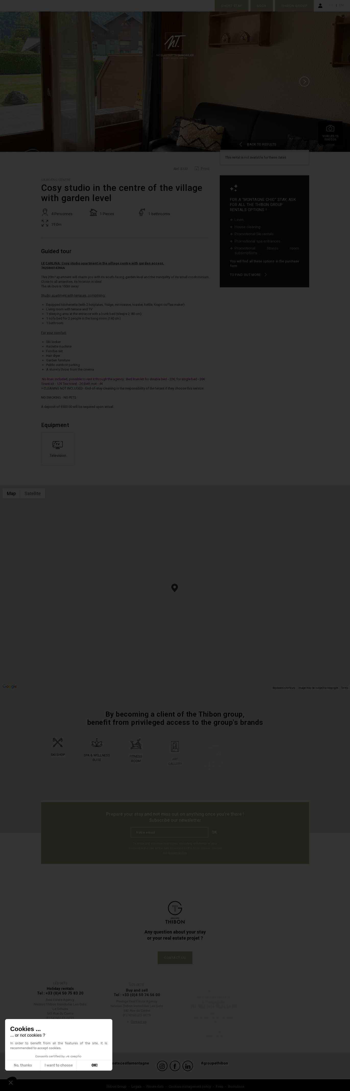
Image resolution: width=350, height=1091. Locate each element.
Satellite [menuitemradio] (33, 495)
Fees (219, 1083)
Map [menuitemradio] (11, 495)
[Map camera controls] (342, 681)
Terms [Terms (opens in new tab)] (344, 690)
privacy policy (177, 854)
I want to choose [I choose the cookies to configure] (59, 1065)
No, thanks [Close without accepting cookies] (23, 1065)
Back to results (251, 145)
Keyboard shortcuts (284, 690)
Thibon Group (292, 6)
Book (259, 6)
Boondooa (236, 1083)
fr (332, 6)
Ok (216, 834)
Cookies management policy (190, 1083)
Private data (155, 1083)
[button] (174, 590)
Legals (136, 1083)
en (341, 6)
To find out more (245, 277)
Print (205, 170)
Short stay (229, 6)
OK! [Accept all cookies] (95, 1065)
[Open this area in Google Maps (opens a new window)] (9, 688)
